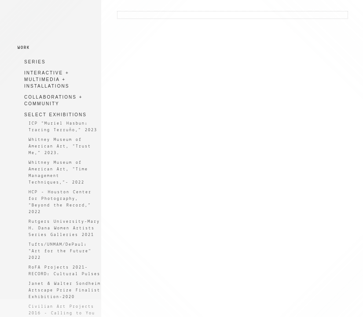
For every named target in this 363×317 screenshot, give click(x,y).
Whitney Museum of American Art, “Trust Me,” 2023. (60, 146)
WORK (24, 47)
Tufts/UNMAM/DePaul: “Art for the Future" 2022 (60, 251)
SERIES (35, 61)
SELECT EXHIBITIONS (55, 114)
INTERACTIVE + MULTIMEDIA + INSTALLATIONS (46, 79)
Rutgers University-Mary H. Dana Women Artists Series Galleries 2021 (64, 228)
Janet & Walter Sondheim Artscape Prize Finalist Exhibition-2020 (65, 290)
